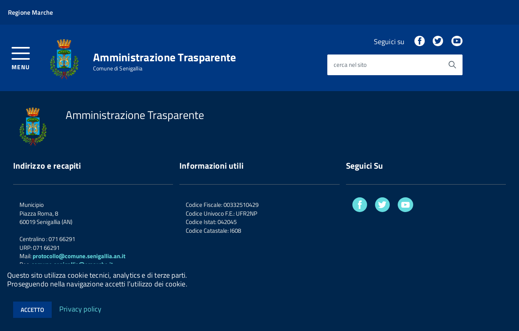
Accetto (32, 309)
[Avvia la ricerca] (452, 65)
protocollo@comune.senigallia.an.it (79, 256)
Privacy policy (80, 308)
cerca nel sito (350, 65)
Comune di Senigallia (117, 68)
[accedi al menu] (21, 57)
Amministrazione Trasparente (164, 57)
